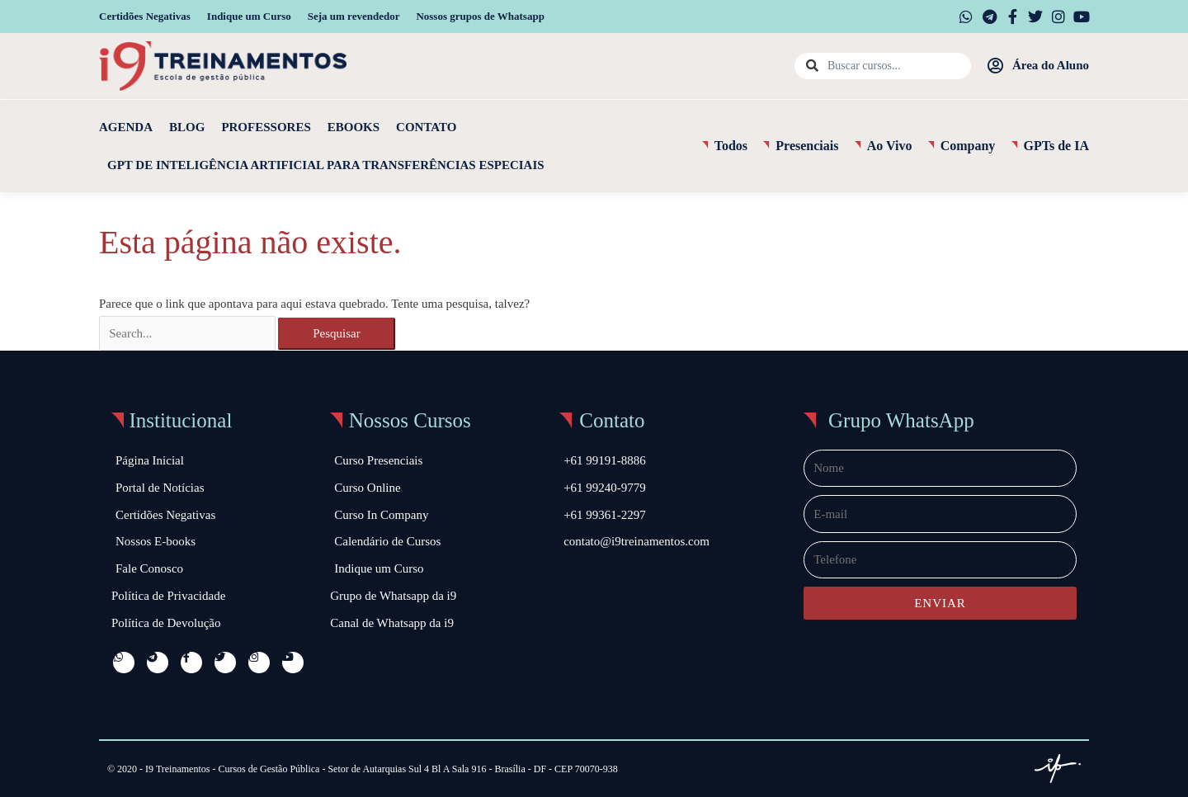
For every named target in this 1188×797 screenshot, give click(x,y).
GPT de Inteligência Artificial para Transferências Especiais (325, 165)
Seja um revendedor (354, 16)
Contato (426, 127)
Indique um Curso (249, 16)
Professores (265, 127)
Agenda (126, 127)
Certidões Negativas (145, 16)
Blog (187, 127)
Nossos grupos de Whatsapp (480, 16)
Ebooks (354, 127)
